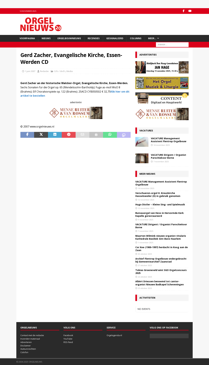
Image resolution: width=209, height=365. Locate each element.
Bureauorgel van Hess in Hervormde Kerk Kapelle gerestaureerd (159, 214)
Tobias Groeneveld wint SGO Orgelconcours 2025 (161, 272)
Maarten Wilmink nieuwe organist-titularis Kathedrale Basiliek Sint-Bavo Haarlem (160, 237)
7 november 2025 (161, 161)
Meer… (152, 38)
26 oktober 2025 (145, 277)
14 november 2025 (161, 145)
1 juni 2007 (30, 71)
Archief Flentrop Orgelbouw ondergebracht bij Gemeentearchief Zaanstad (160, 260)
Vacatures (146, 130)
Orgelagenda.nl (114, 335)
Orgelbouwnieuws (69, 38)
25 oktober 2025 (145, 288)
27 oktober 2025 (145, 265)
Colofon (24, 352)
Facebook (68, 335)
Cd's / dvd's (59, 71)
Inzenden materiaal (30, 338)
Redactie (44, 71)
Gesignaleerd (114, 38)
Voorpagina (27, 38)
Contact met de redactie (32, 335)
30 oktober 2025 (145, 254)
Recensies (94, 38)
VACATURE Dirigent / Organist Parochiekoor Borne (168, 156)
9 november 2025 (145, 219)
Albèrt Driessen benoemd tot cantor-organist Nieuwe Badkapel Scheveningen (159, 283)
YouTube (68, 338)
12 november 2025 (146, 199)
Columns (135, 38)
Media (69, 71)
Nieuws (46, 38)
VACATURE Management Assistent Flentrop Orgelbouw (168, 140)
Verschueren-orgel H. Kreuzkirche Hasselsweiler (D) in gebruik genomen (157, 194)
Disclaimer (25, 345)
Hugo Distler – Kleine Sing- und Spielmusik (160, 204)
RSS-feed (68, 342)
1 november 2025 (145, 242)
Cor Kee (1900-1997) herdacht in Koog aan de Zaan (161, 249)
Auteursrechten (28, 348)
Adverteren (26, 342)
